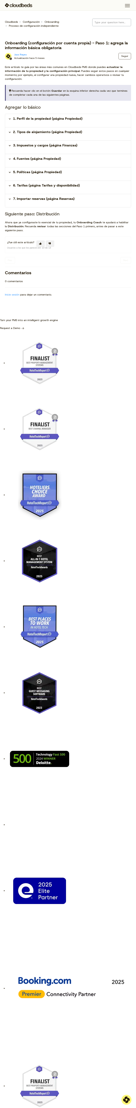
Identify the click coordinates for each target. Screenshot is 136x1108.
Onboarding (52, 22)
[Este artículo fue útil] (40, 243)
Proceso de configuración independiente (34, 26)
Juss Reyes (20, 54)
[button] (127, 5)
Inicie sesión (12, 294)
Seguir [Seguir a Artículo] (124, 56)
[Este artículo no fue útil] (50, 243)
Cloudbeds (11, 22)
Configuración (31, 22)
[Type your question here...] (111, 22)
